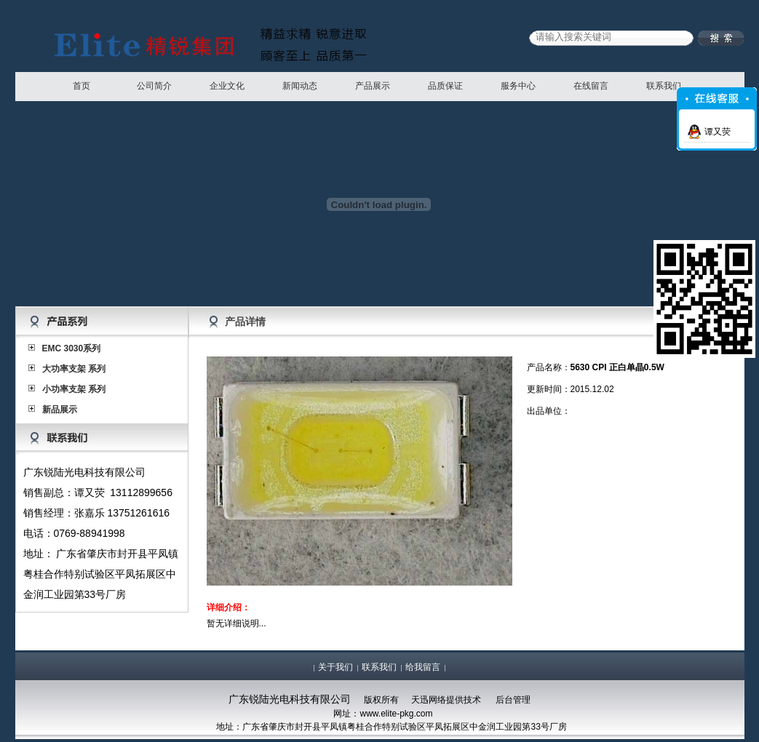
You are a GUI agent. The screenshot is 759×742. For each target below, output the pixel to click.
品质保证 (445, 86)
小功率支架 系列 (74, 389)
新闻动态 (299, 86)
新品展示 (59, 409)
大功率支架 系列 (74, 369)
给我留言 (422, 667)
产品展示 (372, 86)
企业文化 (227, 86)
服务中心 (518, 86)
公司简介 (154, 86)
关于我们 (335, 667)
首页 (81, 86)
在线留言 (590, 86)
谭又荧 (717, 132)
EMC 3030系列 (71, 348)
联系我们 (663, 86)
